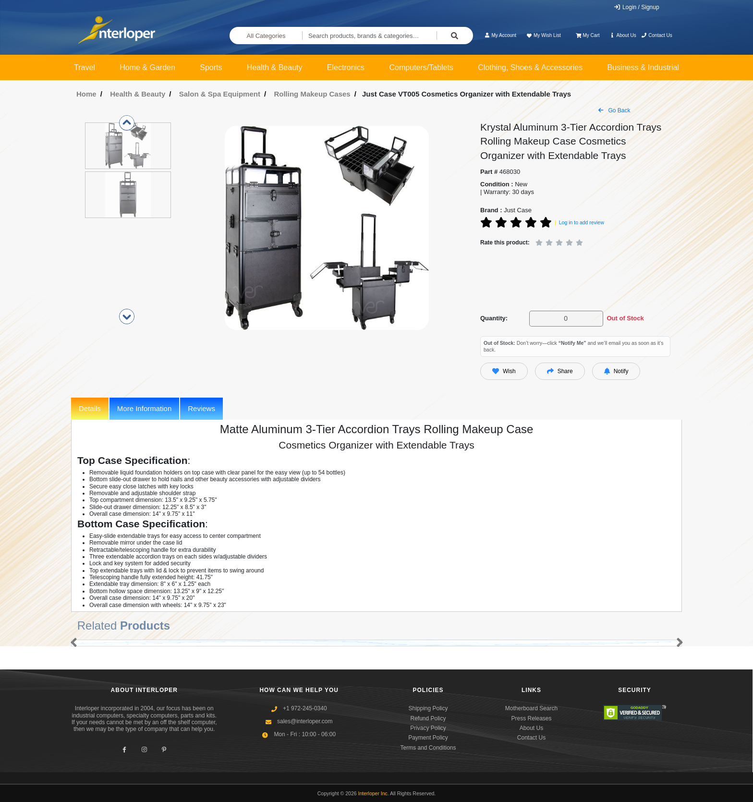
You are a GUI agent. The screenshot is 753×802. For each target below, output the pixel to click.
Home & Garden (147, 67)
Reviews (201, 408)
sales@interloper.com (305, 721)
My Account (500, 35)
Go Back (614, 110)
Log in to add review (581, 222)
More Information (144, 408)
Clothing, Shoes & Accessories (530, 67)
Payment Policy (428, 737)
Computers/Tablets (421, 67)
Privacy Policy (428, 728)
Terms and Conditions (428, 747)
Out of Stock (625, 318)
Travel (84, 67)
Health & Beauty (275, 67)
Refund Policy (428, 718)
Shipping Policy (428, 708)
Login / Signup (636, 7)
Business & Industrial (643, 67)
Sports (211, 67)
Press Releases (531, 718)
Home (86, 94)
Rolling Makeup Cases (312, 94)
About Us (622, 35)
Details (90, 408)
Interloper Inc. (373, 793)
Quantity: (494, 318)
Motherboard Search (531, 708)
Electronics (345, 67)
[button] (676, 643)
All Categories (266, 35)
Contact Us (656, 35)
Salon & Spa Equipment (219, 94)
